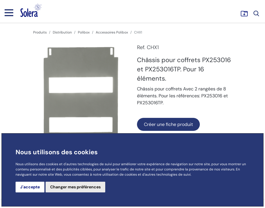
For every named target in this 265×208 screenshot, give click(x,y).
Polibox (84, 32)
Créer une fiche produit (168, 124)
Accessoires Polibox (112, 32)
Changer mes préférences (75, 187)
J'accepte (30, 187)
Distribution (62, 32)
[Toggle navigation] (9, 12)
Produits (40, 32)
